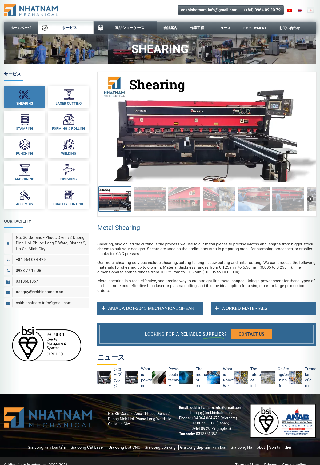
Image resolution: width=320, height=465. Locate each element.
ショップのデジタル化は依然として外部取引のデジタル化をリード (118, 378)
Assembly (24, 197)
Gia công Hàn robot (247, 447)
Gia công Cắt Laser (87, 447)
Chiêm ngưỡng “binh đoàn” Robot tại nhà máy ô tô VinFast (283, 378)
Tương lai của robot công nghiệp (310, 378)
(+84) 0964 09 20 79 (262, 9)
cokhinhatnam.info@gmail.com (209, 9)
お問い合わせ (289, 28)
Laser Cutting (69, 96)
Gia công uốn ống (160, 447)
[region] (206, 144)
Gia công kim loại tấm (46, 447)
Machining (24, 172)
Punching (25, 147)
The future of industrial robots (255, 378)
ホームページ (20, 28)
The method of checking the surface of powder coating (201, 378)
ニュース (224, 28)
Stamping (25, 121)
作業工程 (197, 28)
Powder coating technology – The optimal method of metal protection (173, 378)
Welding (68, 147)
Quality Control (68, 197)
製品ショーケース (121, 28)
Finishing (68, 172)
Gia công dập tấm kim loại (203, 447)
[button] (114, 199)
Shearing (24, 96)
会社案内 (170, 28)
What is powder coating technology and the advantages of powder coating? (146, 378)
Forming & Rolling (69, 121)
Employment (254, 28)
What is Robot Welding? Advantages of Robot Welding (228, 378)
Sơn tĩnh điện (280, 447)
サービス (59, 28)
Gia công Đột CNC (124, 447)
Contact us (251, 334)
